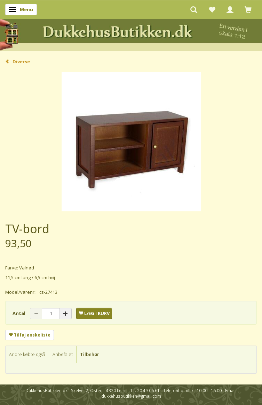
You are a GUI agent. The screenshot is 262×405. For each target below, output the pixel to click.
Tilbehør (89, 354)
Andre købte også (27, 354)
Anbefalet (63, 354)
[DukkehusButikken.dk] (131, 34)
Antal (19, 313)
